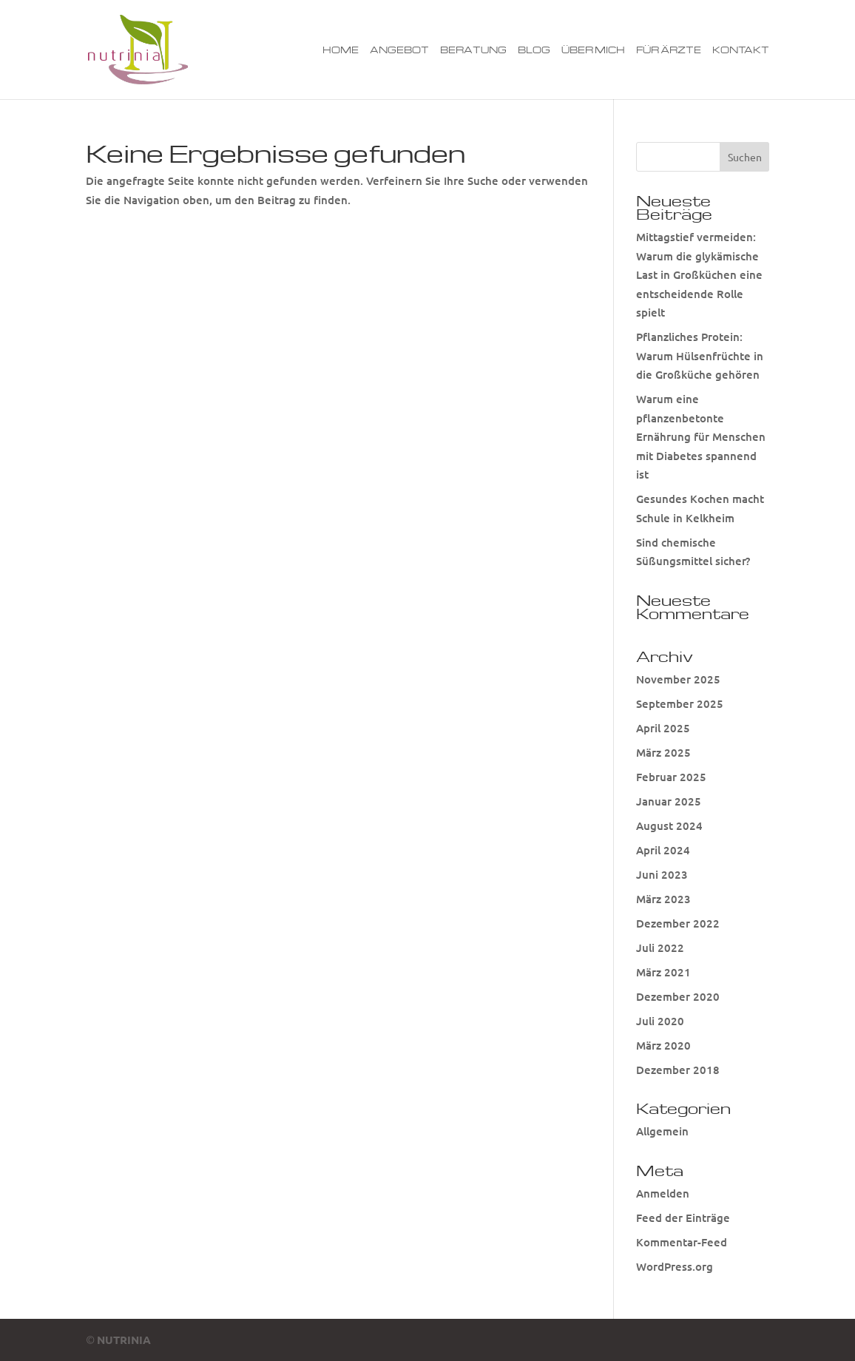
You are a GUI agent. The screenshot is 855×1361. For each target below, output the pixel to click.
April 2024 (663, 849)
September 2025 (679, 703)
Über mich (593, 49)
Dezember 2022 (678, 923)
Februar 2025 (671, 776)
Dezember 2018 (678, 1069)
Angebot (399, 49)
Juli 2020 (660, 1020)
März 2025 (663, 752)
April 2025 (663, 727)
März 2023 (663, 898)
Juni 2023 (662, 874)
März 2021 (663, 972)
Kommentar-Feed (681, 1242)
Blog (534, 49)
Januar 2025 (668, 801)
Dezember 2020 (678, 996)
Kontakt (740, 49)
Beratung (473, 49)
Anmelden (662, 1193)
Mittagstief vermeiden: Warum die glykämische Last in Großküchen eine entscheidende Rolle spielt (699, 274)
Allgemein (662, 1131)
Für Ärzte (668, 49)
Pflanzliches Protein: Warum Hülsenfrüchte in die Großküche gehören (699, 355)
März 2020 (663, 1045)
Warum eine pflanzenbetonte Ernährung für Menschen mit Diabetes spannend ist (701, 436)
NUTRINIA (124, 1339)
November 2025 (678, 679)
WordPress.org (674, 1266)
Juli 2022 (660, 947)
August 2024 (669, 825)
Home (340, 49)
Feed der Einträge (683, 1217)
